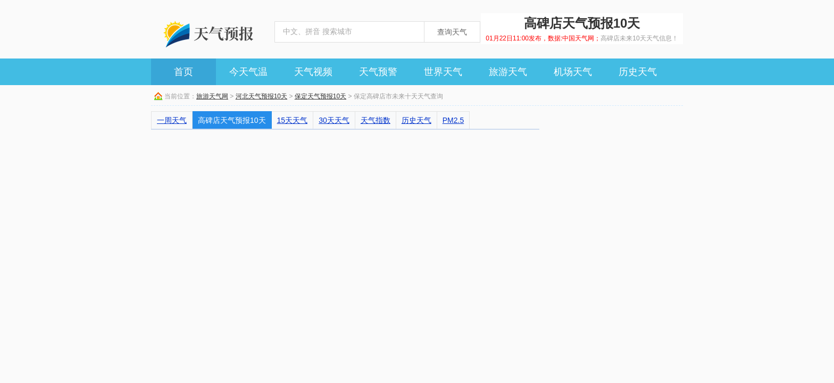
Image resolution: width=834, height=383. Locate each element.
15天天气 (292, 120)
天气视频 (313, 71)
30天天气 (334, 120)
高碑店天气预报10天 (232, 120)
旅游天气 (508, 71)
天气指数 (375, 120)
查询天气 (452, 32)
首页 (183, 71)
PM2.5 (453, 120)
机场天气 (573, 71)
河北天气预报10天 (261, 96)
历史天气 (638, 71)
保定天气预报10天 (320, 96)
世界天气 (443, 71)
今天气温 (248, 71)
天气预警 (378, 71)
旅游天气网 (212, 96)
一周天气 (172, 120)
